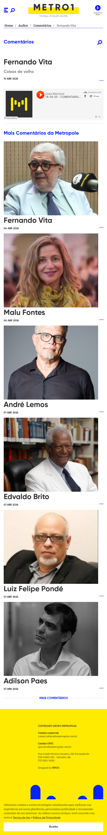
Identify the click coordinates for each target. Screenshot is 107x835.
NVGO (55, 767)
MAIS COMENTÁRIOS (53, 698)
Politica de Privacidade (46, 817)
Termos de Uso (21, 817)
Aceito (53, 826)
